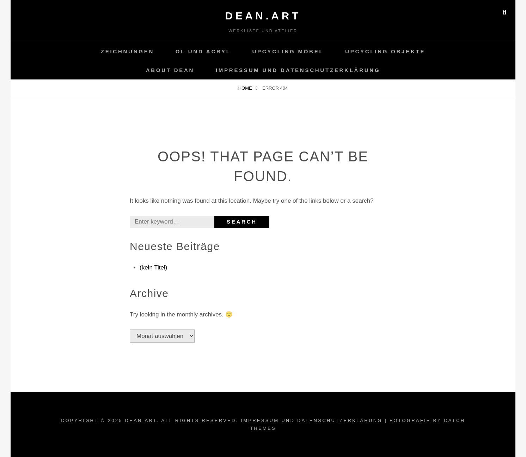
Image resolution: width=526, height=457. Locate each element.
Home (245, 88)
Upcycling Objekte (385, 51)
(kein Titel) (153, 267)
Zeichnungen (127, 51)
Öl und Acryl (203, 51)
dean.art (263, 16)
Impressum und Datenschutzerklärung (298, 70)
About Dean (170, 70)
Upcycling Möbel (288, 51)
